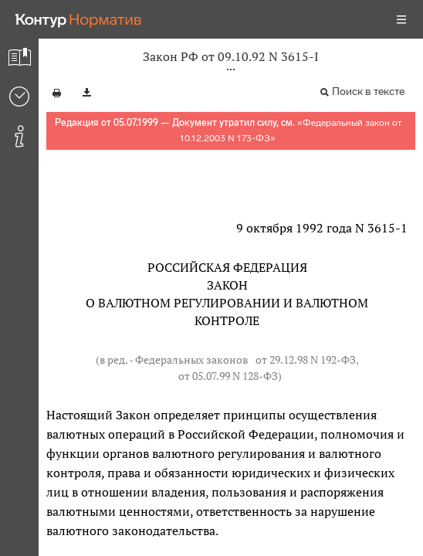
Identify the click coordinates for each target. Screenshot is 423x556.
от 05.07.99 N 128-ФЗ (228, 375)
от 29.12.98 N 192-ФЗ (305, 359)
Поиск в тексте (368, 91)
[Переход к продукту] (78, 19)
